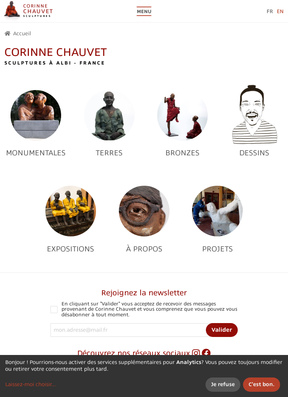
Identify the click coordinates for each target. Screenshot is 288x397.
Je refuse (223, 384)
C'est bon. (261, 384)
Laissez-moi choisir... (30, 384)
